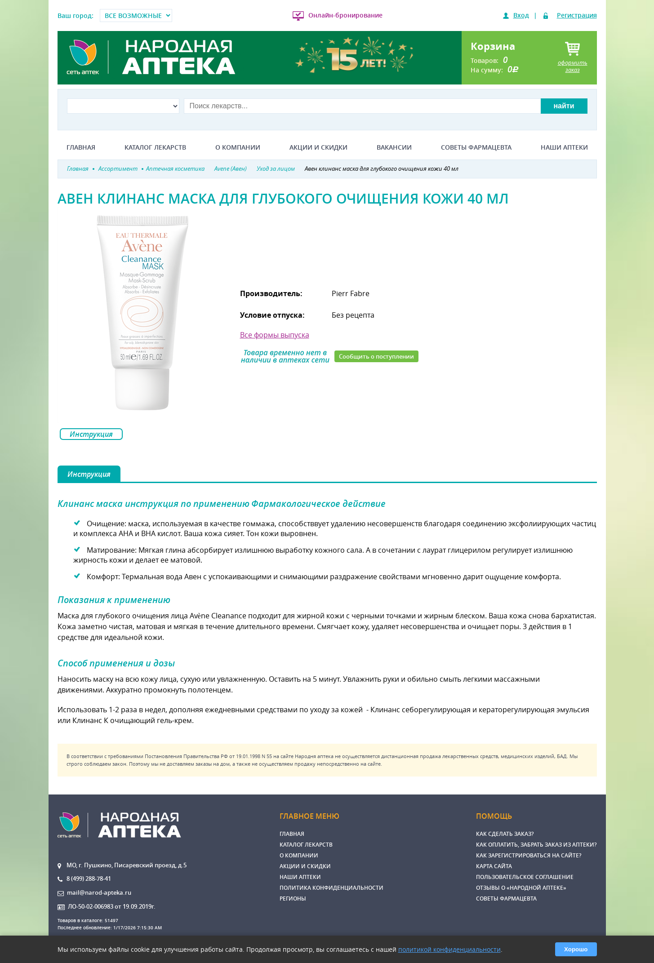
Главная (81, 147)
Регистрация (577, 15)
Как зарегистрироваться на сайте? (528, 855)
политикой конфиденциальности (449, 949)
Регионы (293, 898)
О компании (237, 147)
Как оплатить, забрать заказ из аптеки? (536, 844)
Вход (521, 15)
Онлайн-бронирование (345, 15)
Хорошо (575, 949)
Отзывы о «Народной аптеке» (521, 888)
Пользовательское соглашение (525, 877)
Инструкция (91, 434)
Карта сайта (494, 866)
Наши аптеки (564, 147)
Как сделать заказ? (505, 834)
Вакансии (394, 147)
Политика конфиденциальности (331, 888)
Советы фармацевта (476, 147)
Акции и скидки (318, 147)
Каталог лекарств (155, 147)
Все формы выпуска (274, 335)
